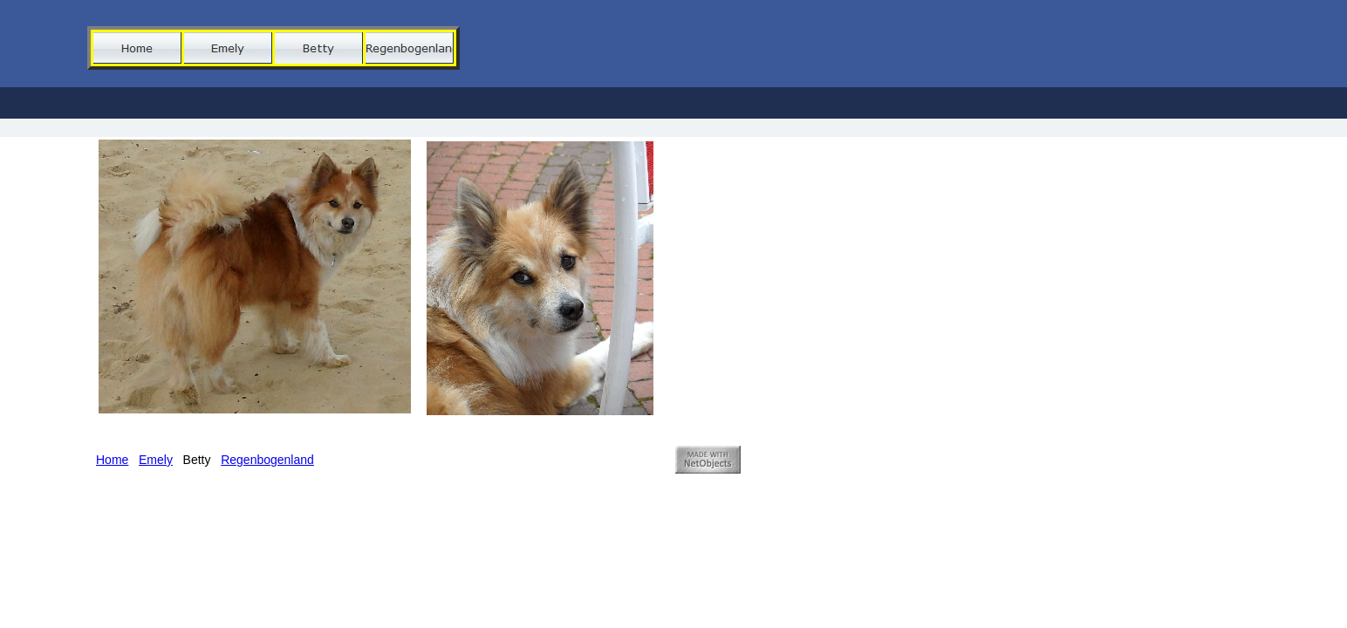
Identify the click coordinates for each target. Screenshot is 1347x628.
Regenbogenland (267, 460)
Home (112, 460)
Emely (156, 460)
